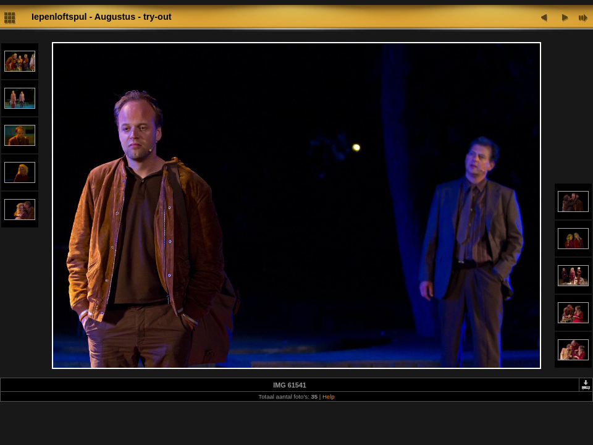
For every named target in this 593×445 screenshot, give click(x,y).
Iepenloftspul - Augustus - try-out (102, 17)
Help (328, 396)
